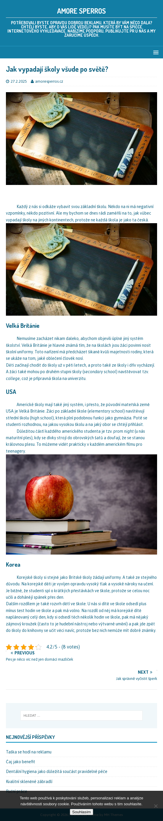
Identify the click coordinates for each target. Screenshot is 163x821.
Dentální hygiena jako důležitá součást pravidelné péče (56, 771)
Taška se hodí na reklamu (28, 752)
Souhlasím (81, 812)
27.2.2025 (19, 81)
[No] (156, 806)
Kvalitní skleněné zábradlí (29, 781)
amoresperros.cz (49, 81)
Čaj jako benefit (20, 761)
